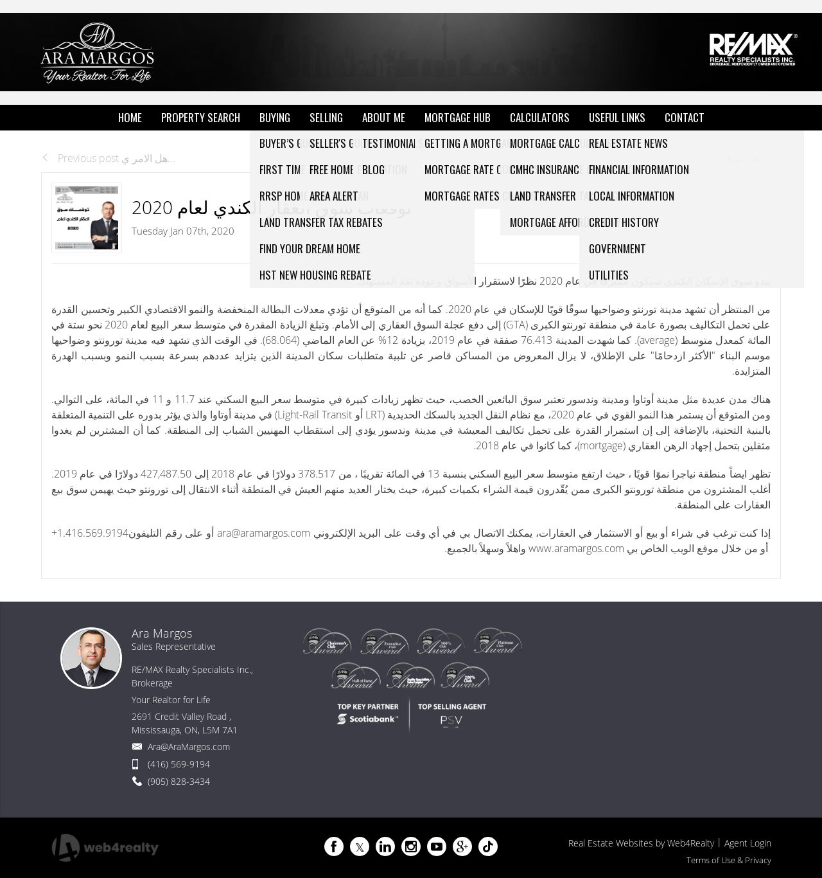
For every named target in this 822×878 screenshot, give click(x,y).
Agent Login (747, 843)
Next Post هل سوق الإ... (723, 158)
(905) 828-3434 (179, 781)
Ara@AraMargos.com (189, 746)
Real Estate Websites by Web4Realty (641, 843)
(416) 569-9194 (179, 764)
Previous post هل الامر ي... (108, 158)
